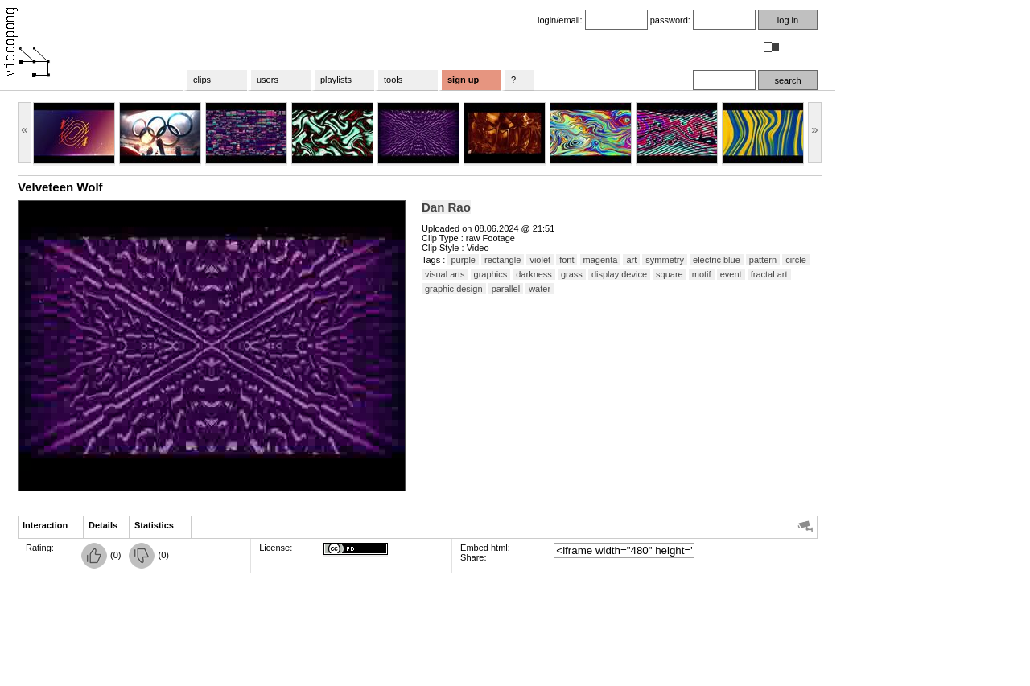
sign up (463, 79)
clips (202, 79)
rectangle (502, 260)
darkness (534, 274)
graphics (491, 274)
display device (619, 274)
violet (539, 260)
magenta (600, 260)
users (267, 79)
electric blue (716, 260)
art (631, 260)
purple (463, 260)
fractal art (769, 274)
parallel (506, 289)
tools (393, 79)
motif (701, 274)
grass (572, 274)
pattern (763, 260)
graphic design (454, 289)
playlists (336, 79)
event (731, 274)
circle (795, 260)
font (566, 260)
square (669, 274)
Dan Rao (446, 207)
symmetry (664, 260)
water (539, 289)
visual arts (445, 274)
